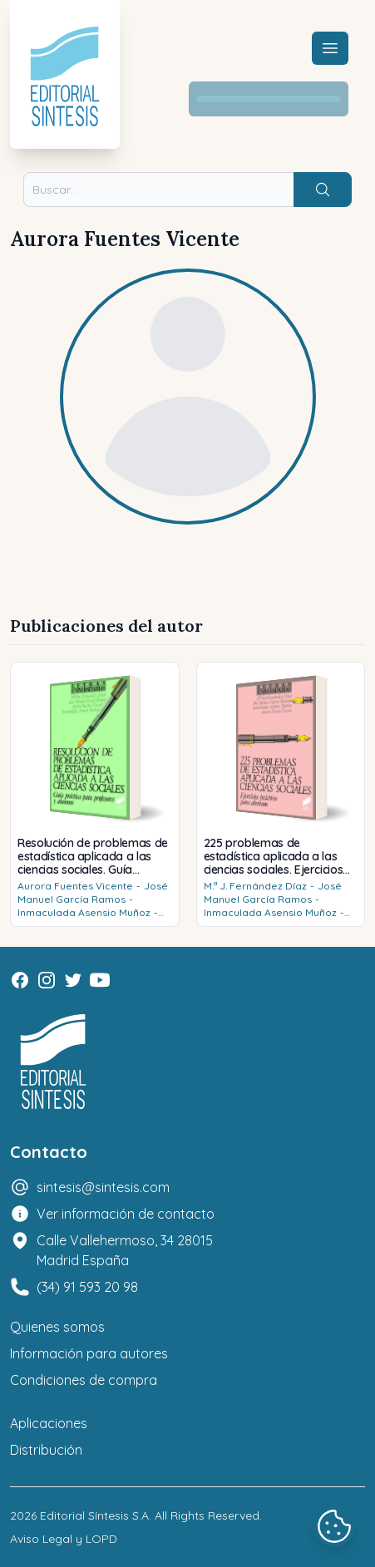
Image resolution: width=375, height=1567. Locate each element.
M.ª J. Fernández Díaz (255, 886)
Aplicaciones (48, 1423)
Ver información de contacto (126, 1213)
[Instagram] (47, 980)
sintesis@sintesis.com (103, 1187)
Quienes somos (57, 1326)
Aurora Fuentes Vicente (75, 886)
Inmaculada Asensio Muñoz (83, 912)
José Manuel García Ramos (92, 892)
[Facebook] (20, 980)
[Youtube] (100, 980)
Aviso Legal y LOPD (63, 1538)
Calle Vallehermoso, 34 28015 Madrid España (125, 1250)
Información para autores (89, 1353)
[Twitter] (73, 980)
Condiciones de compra (83, 1380)
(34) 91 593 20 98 (87, 1287)
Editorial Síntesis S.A (94, 1515)
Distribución (46, 1449)
